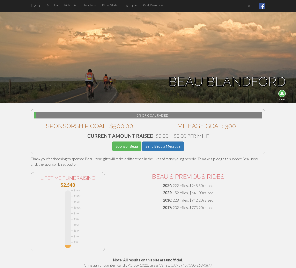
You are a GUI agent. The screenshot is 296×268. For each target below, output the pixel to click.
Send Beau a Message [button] (163, 146)
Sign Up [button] (130, 5)
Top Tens (90, 5)
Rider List (70, 5)
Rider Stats (110, 5)
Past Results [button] (153, 5)
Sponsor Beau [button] (127, 146)
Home (35, 5)
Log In (249, 5)
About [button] (52, 5)
